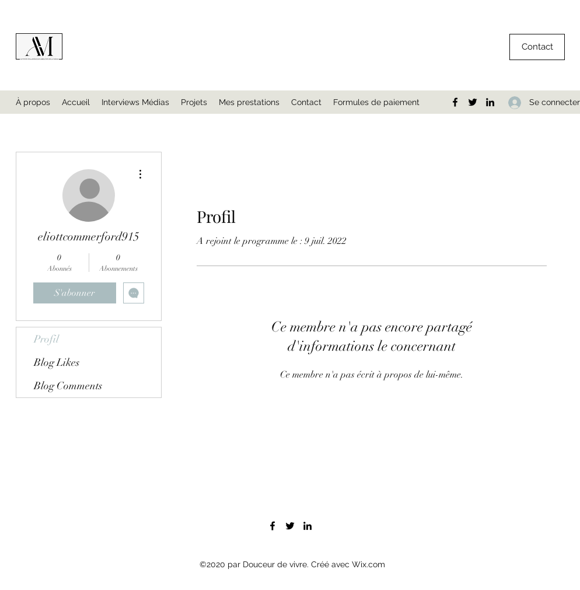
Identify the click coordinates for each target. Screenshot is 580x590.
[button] (537, 47)
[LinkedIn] (490, 102)
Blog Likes (56, 362)
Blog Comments (68, 385)
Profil (46, 339)
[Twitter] (472, 102)
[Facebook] (455, 102)
